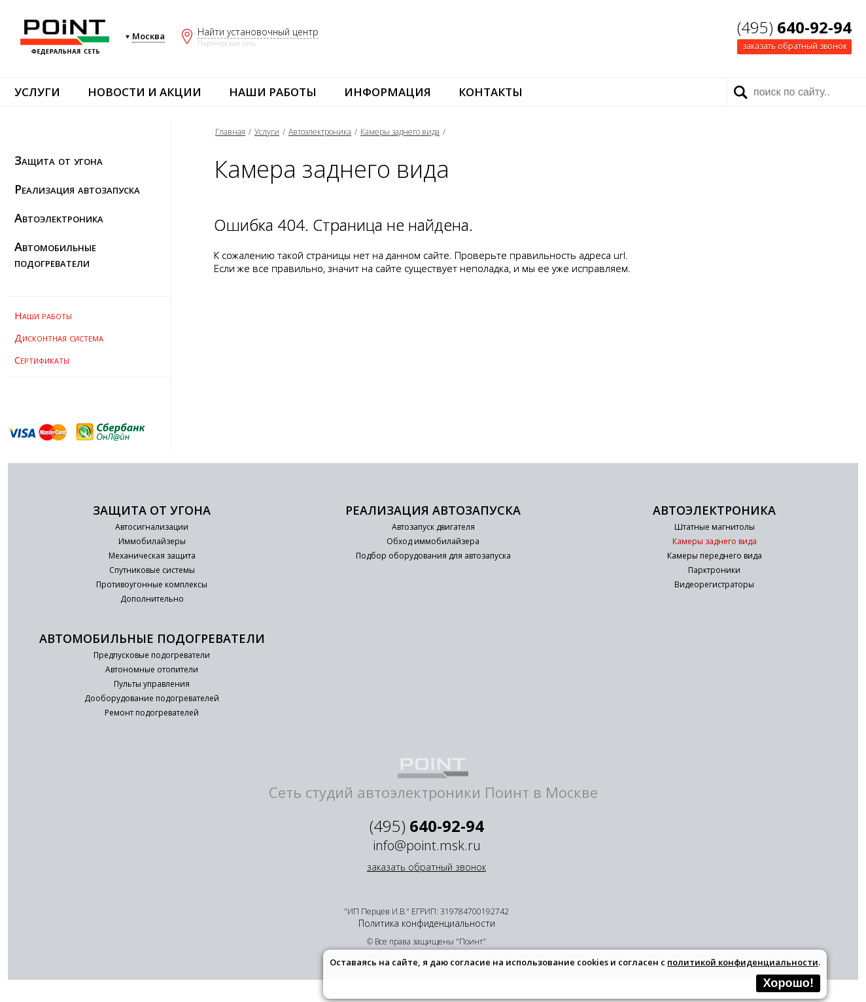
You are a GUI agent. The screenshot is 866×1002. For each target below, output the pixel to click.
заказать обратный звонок (794, 46)
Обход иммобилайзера (433, 541)
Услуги (37, 91)
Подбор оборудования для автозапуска (433, 555)
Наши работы (273, 91)
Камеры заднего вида (400, 131)
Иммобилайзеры (152, 541)
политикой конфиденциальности (742, 962)
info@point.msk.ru (427, 845)
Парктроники (714, 570)
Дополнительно (152, 598)
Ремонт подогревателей (152, 712)
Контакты (491, 91)
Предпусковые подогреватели (152, 655)
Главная (230, 131)
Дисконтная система (58, 337)
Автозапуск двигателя (433, 526)
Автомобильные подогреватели (55, 254)
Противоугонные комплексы (151, 584)
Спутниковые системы (152, 570)
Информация (387, 91)
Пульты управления (152, 683)
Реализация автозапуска (77, 189)
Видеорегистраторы (714, 584)
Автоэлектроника (58, 218)
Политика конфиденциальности (426, 923)
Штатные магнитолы (714, 526)
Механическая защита (152, 555)
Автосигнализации (151, 526)
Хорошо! (788, 983)
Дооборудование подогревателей (151, 698)
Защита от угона (58, 160)
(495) (794, 27)
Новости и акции (144, 91)
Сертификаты (41, 359)
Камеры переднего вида (714, 555)
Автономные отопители (151, 669)
